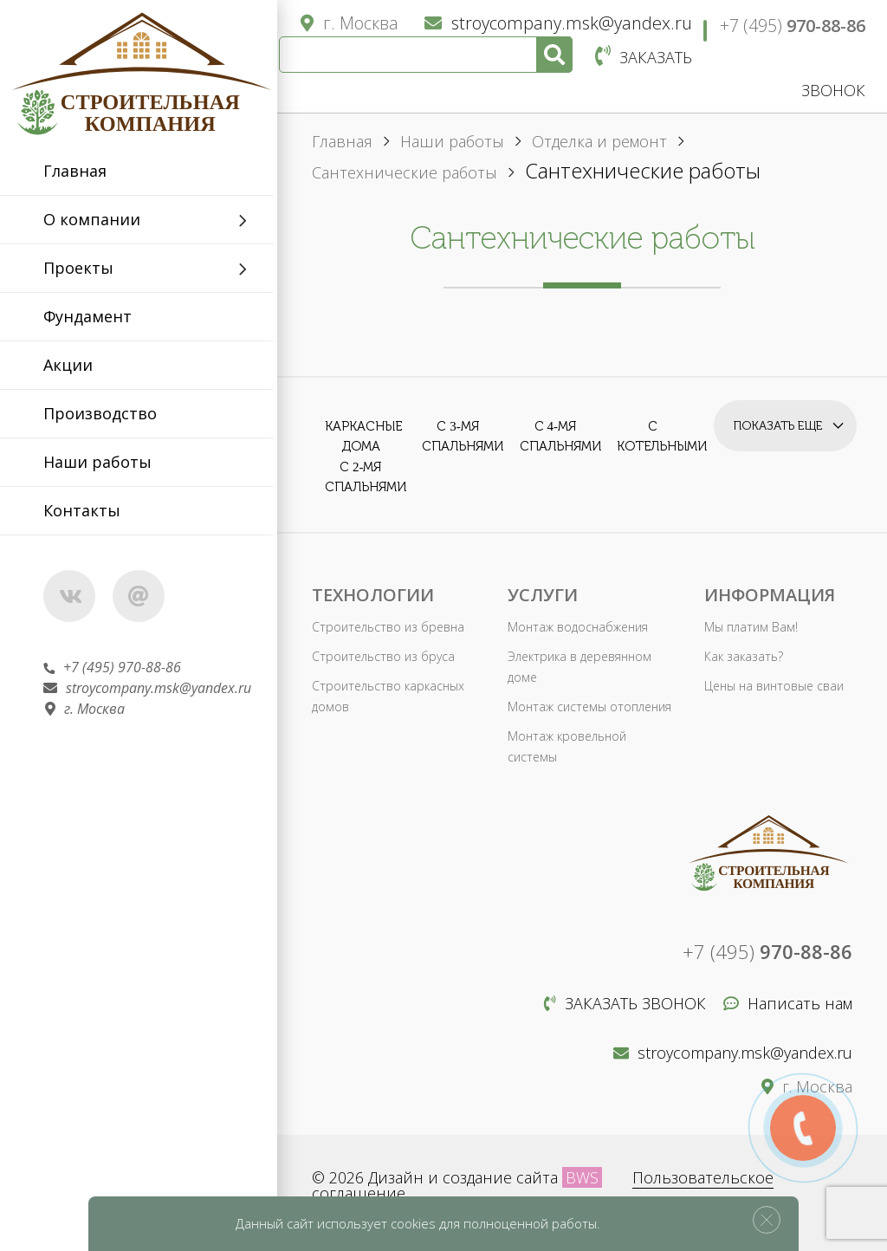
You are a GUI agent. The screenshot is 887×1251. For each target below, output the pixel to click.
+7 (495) (792, 25)
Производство (100, 413)
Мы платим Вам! (751, 627)
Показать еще (778, 425)
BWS (582, 1177)
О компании (91, 219)
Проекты (78, 267)
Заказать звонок (625, 1003)
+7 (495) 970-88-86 (112, 667)
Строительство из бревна (388, 627)
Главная (75, 170)
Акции (68, 364)
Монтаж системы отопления (589, 706)
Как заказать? (743, 656)
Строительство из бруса (383, 656)
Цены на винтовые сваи (774, 685)
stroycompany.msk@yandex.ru (147, 687)
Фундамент (87, 316)
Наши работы (97, 461)
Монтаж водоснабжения (578, 627)
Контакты (81, 510)
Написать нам (787, 1003)
